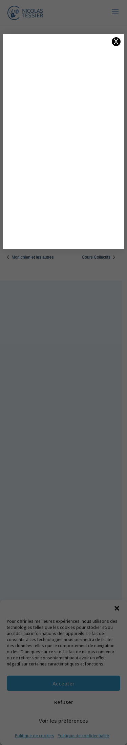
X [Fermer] (116, 41)
